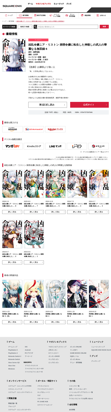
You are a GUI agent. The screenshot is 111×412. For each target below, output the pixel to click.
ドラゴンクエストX (31, 365)
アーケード (28, 356)
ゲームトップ (12, 347)
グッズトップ (95, 361)
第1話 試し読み (46, 104)
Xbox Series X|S (14, 362)
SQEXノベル (74, 356)
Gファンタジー (54, 353)
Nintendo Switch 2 (14, 356)
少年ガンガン (53, 350)
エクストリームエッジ (44, 405)
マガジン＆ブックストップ (57, 347)
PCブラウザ (29, 353)
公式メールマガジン (75, 395)
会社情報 (72, 410)
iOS (26, 347)
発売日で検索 (24, 26)
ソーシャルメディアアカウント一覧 (81, 392)
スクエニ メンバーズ (15, 389)
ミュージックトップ (98, 347)
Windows (11, 369)
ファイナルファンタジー (45, 389)
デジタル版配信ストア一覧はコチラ (96, 152)
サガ (38, 395)
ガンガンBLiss (75, 359)
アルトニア (12, 406)
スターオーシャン (43, 398)
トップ (4, 21)
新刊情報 (11, 21)
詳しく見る (12, 212)
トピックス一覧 (74, 386)
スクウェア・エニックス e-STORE (19, 386)
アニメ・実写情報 (76, 362)
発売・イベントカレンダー (78, 389)
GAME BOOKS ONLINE (78, 353)
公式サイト (88, 104)
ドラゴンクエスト (43, 386)
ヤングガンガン (54, 359)
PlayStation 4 (13, 353)
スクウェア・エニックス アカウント (20, 392)
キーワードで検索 (9, 26)
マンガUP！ (74, 350)
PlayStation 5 (13, 350)
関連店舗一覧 (12, 403)
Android (28, 350)
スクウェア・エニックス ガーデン (19, 410)
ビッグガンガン (54, 362)
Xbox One (11, 366)
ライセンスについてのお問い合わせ (81, 398)
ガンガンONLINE (76, 347)
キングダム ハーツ (43, 392)
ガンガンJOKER (54, 356)
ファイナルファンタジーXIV (34, 368)
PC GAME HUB (42, 402)
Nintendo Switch (14, 359)
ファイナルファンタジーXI (34, 372)
